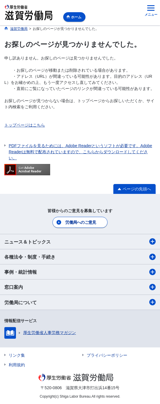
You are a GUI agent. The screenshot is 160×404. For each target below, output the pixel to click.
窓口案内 (80, 287)
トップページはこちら (24, 125)
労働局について (80, 302)
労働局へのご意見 (80, 222)
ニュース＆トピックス (80, 241)
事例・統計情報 (80, 272)
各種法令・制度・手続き (80, 257)
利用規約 (17, 364)
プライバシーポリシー (107, 355)
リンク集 (17, 355)
